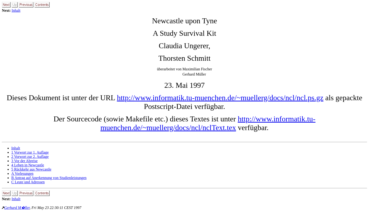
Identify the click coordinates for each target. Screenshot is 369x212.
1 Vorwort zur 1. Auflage (30, 152)
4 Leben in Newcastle (27, 165)
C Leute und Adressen (28, 182)
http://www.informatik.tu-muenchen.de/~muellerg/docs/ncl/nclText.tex (208, 123)
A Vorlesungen (22, 174)
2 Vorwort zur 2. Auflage (30, 157)
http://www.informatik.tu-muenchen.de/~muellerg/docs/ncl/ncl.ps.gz (220, 97)
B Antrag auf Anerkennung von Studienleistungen (49, 178)
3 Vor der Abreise (24, 161)
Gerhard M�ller (17, 208)
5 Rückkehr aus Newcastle (31, 169)
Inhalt (16, 10)
